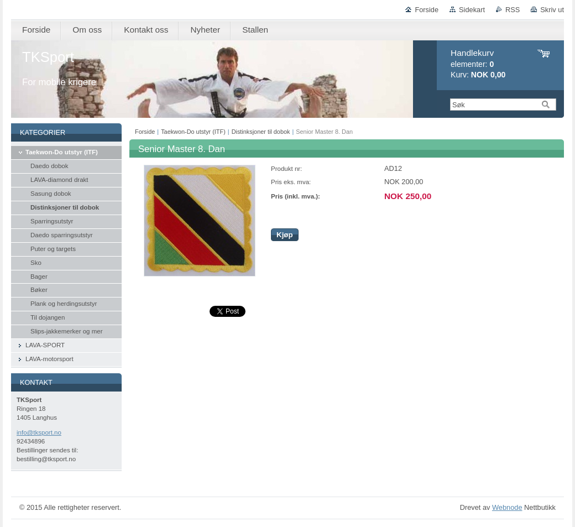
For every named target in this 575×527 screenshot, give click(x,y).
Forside (426, 10)
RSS (512, 10)
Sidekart (472, 10)
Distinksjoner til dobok (261, 131)
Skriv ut (552, 10)
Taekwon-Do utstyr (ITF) (193, 131)
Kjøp (284, 235)
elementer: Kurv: (478, 64)
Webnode (507, 507)
